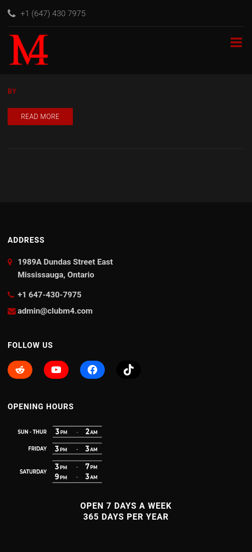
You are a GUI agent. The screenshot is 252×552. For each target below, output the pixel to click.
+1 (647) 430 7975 (53, 13)
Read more (40, 116)
